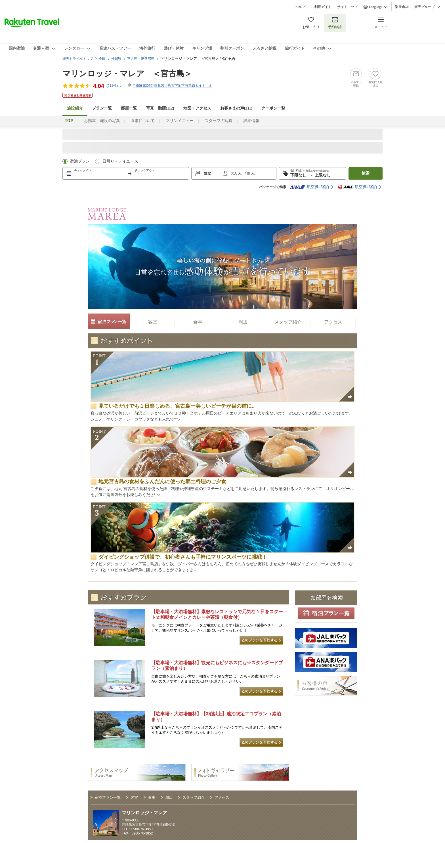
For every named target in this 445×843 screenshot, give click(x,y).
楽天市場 (402, 7)
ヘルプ (300, 7)
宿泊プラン (80, 161)
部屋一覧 (129, 108)
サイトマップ (347, 7)
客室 (152, 321)
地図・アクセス (197, 108)
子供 (247, 173)
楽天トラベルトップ (77, 59)
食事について (143, 121)
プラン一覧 (102, 108)
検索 (366, 173)
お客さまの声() (236, 108)
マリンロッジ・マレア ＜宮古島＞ (127, 73)
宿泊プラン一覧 (108, 797)
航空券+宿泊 (309, 187)
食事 (197, 321)
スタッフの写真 (218, 121)
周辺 (242, 321)
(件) (114, 85)
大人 (234, 173)
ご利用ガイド (321, 7)
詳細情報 (251, 121)
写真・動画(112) (160, 108)
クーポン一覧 (273, 108)
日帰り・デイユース (120, 161)
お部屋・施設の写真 (102, 121)
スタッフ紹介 (288, 321)
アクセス (333, 321)
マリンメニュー (180, 121)
